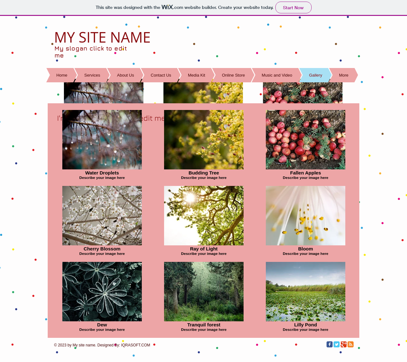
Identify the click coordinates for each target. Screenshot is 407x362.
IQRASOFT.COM (135, 345)
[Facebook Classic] (330, 344)
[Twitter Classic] (337, 344)
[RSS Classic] (351, 344)
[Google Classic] (344, 344)
